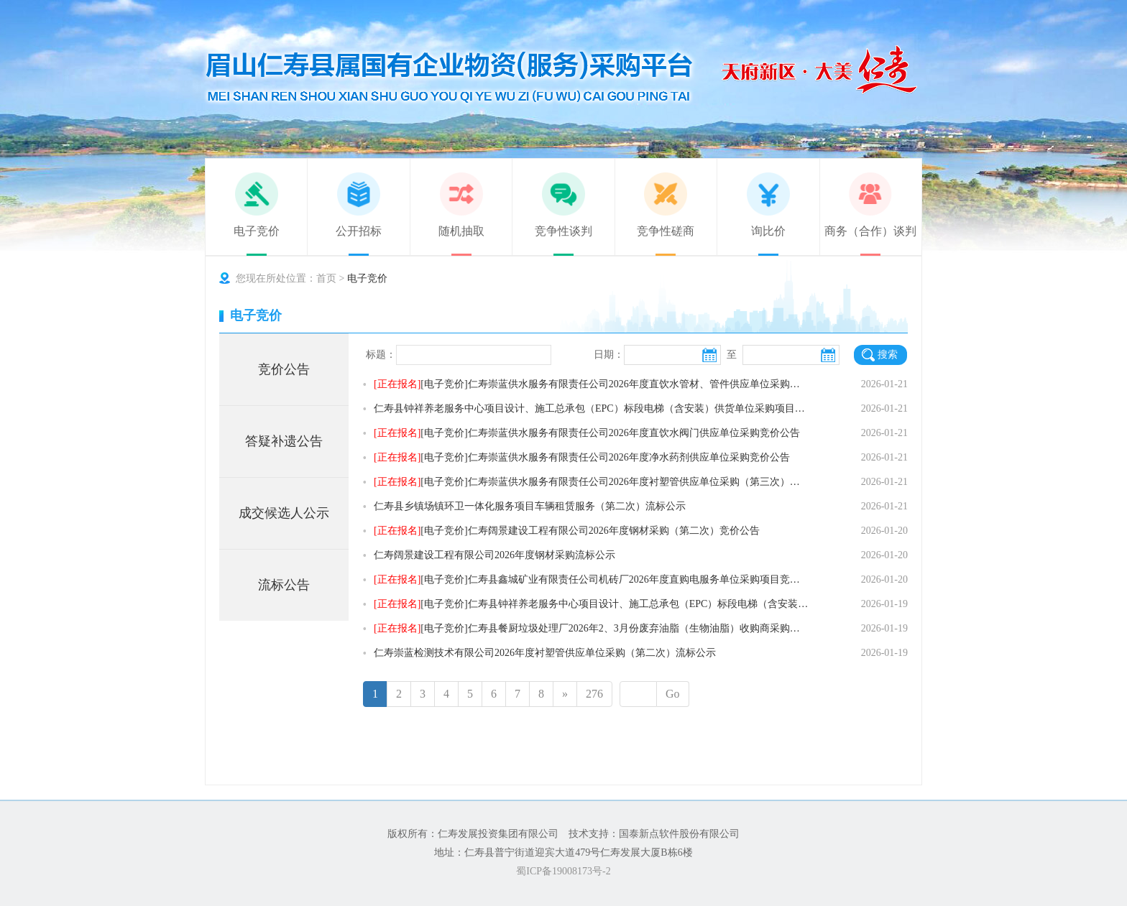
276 (594, 694)
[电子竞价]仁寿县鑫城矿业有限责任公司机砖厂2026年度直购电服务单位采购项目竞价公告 (591, 579)
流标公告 (284, 585)
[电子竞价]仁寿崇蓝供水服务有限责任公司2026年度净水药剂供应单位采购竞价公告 (582, 457)
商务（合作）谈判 (870, 231)
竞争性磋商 (665, 231)
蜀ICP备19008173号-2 (563, 871)
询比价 (768, 231)
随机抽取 (461, 231)
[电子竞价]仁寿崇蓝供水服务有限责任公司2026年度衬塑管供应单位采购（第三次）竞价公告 (591, 481)
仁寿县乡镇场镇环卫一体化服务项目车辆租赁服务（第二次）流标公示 (530, 506)
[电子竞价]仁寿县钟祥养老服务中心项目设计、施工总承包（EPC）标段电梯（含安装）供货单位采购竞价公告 (591, 603)
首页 (326, 278)
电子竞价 (257, 231)
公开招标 (359, 231)
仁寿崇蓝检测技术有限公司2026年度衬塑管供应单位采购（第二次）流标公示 (545, 652)
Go (673, 694)
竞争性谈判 (563, 231)
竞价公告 (284, 369)
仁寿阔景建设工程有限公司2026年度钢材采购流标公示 (494, 555)
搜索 (888, 354)
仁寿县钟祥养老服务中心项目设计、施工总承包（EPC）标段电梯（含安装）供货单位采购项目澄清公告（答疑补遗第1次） (591, 408)
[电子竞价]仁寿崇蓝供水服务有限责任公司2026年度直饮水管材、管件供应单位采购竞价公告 (591, 384)
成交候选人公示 (284, 513)
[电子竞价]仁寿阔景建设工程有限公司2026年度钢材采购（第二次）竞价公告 (567, 530)
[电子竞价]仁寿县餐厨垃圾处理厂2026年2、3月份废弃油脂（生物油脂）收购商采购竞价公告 (591, 628)
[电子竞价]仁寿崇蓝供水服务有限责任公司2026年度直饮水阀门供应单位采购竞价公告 (587, 432)
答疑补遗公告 (284, 441)
